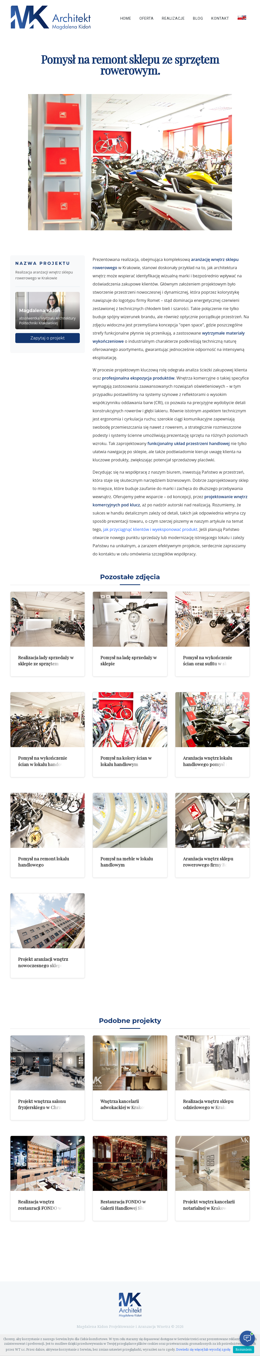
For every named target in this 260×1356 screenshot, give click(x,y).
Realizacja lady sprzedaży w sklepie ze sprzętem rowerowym (46, 663)
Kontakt (220, 18)
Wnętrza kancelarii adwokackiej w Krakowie (125, 1104)
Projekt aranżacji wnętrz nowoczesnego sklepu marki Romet (47, 965)
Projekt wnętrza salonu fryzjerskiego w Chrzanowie (47, 1104)
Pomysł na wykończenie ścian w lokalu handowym (44, 761)
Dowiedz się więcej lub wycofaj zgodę (203, 1349)
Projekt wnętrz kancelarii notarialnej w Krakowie (209, 1205)
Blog (198, 18)
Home (125, 18)
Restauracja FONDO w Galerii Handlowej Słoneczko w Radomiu (129, 1208)
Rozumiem (244, 1349)
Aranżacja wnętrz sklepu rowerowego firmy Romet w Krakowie (211, 865)
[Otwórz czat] (247, 1338)
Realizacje (173, 18)
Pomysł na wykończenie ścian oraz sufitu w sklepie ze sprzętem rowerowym (210, 663)
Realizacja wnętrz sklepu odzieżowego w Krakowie (209, 1104)
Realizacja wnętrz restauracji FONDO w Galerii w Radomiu (47, 1208)
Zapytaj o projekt (47, 338)
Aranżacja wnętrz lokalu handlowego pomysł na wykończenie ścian (207, 764)
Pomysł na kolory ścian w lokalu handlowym (126, 761)
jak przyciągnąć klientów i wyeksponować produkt (150, 529)
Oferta (146, 18)
